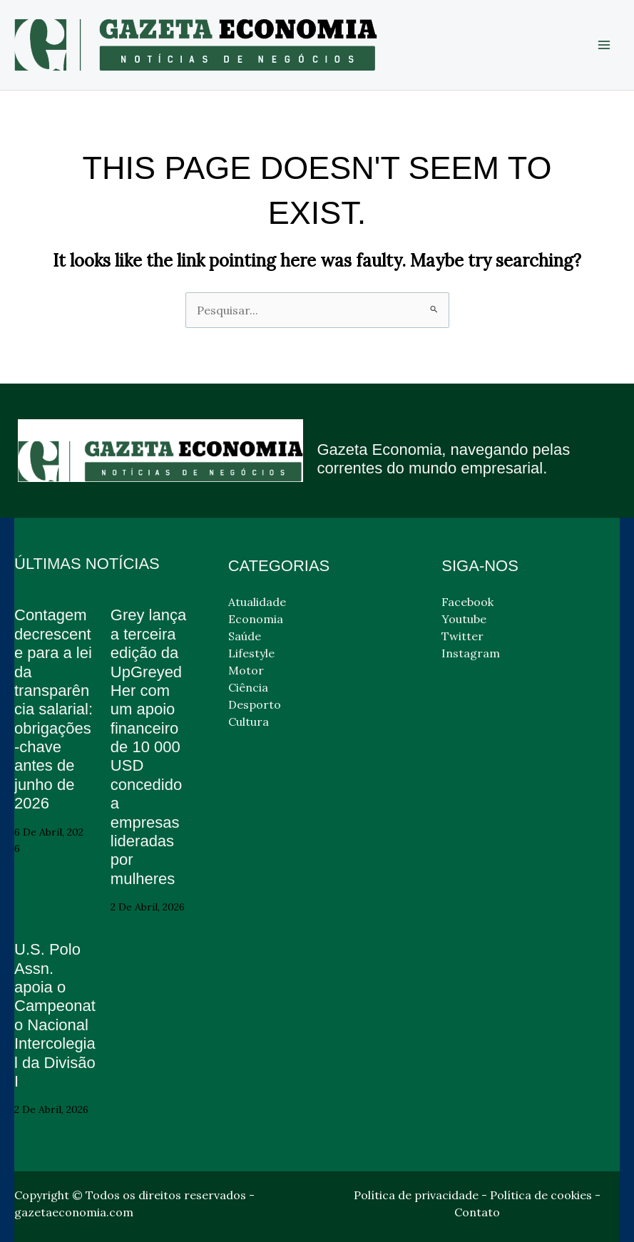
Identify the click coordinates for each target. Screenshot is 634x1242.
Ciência (248, 687)
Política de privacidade (416, 1195)
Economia (255, 619)
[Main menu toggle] (604, 45)
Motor (246, 670)
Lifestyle (251, 653)
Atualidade (257, 602)
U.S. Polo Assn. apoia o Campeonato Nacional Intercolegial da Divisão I (55, 1015)
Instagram (470, 653)
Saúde (244, 636)
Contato (477, 1212)
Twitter (462, 636)
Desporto (254, 704)
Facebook (467, 602)
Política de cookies (541, 1195)
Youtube (463, 619)
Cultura (248, 721)
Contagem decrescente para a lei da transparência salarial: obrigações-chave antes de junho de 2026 (53, 709)
